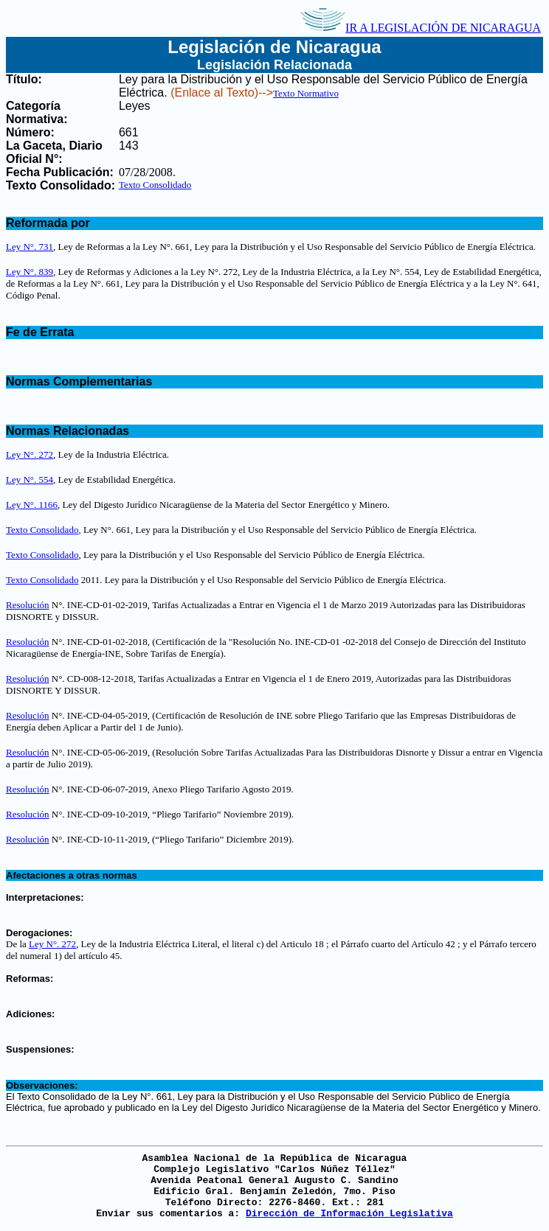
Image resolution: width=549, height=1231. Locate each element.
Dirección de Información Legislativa (349, 1213)
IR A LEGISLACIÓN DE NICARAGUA (420, 27)
